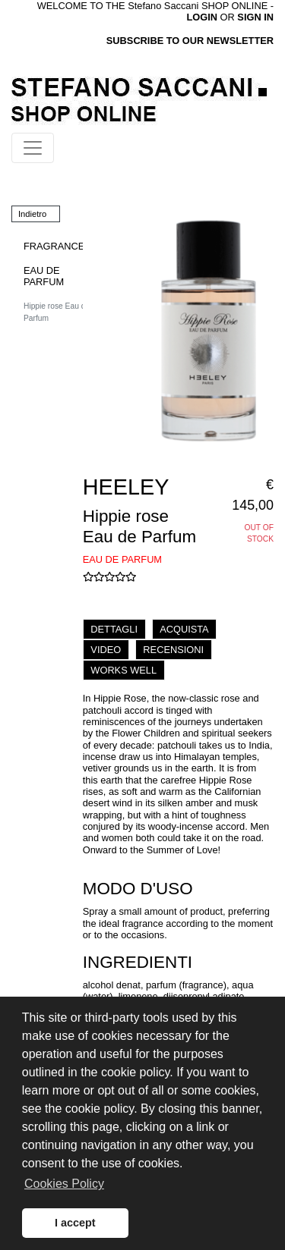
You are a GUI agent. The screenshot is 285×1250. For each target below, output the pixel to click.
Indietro (32, 213)
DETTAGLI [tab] (114, 629)
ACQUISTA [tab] (184, 629)
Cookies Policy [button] (64, 1183)
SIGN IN (255, 17)
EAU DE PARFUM (44, 276)
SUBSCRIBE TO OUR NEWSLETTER (190, 40)
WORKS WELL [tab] (123, 670)
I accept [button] (75, 1223)
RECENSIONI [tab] (173, 649)
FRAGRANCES (57, 246)
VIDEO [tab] (105, 649)
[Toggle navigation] (32, 148)
